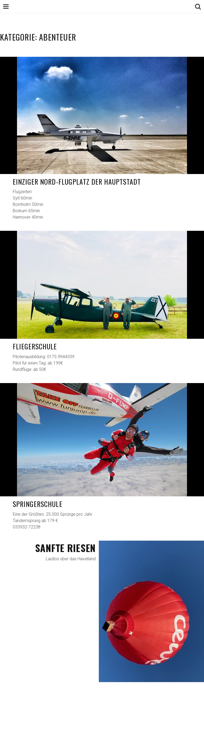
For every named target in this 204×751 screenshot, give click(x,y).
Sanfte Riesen (65, 548)
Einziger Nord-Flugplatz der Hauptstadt (77, 181)
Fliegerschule (35, 346)
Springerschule (37, 504)
